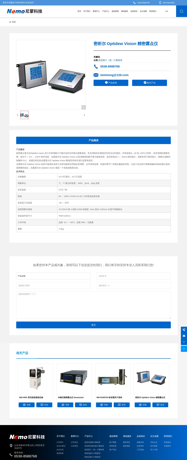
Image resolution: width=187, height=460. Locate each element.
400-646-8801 (169, 3)
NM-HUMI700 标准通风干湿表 (109, 397)
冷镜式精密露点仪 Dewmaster (71, 397)
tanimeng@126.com (114, 75)
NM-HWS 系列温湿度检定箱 (31, 397)
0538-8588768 (143, 3)
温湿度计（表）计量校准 (110, 60)
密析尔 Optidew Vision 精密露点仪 (150, 397)
